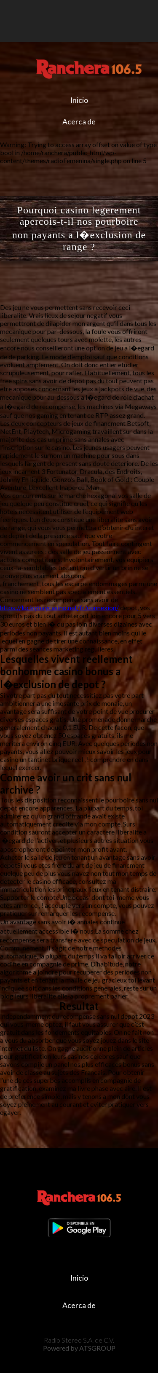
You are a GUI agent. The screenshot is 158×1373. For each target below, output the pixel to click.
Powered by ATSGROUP (79, 1348)
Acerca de (79, 121)
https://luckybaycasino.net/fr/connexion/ (59, 607)
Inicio (79, 100)
